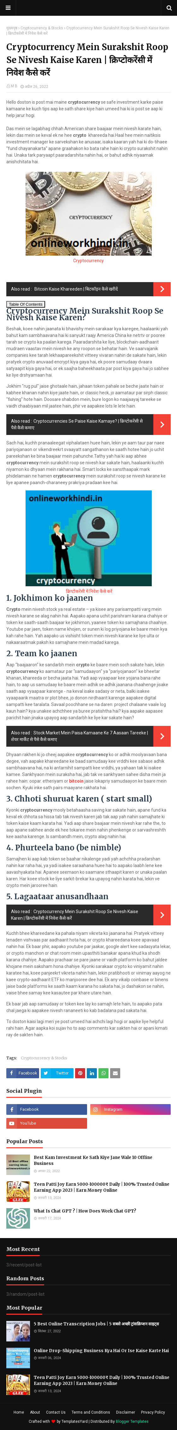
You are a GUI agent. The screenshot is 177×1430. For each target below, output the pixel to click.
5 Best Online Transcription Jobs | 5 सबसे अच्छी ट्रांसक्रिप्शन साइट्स (96, 1324)
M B (14, 86)
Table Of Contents (26, 304)
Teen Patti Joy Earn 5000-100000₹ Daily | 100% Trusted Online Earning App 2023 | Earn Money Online (101, 1187)
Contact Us (56, 1412)
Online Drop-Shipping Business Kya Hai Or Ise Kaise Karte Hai (101, 1350)
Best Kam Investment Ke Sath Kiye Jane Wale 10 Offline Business (93, 1161)
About (35, 1412)
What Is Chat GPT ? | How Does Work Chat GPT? (85, 1211)
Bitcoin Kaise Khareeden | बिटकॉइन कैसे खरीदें (75, 289)
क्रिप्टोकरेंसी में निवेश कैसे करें (88, 591)
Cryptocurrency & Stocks (42, 28)
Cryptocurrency (88, 260)
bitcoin (77, 781)
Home (19, 1412)
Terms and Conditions (91, 1412)
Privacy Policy (153, 1412)
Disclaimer (125, 1412)
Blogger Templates (132, 1421)
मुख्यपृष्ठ (11, 28)
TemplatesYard (75, 1421)
